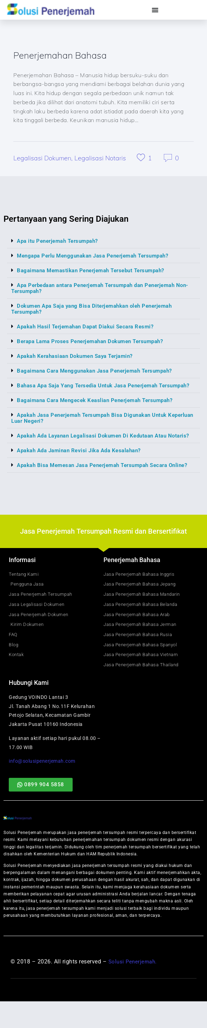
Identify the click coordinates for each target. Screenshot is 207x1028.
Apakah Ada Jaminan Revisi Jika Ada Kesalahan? (83, 463)
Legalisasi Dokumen (42, 159)
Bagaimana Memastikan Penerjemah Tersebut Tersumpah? (96, 271)
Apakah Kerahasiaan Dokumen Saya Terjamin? (80, 357)
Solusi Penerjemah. (133, 988)
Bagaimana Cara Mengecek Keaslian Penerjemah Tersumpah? (101, 407)
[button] (103, 242)
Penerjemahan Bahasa (65, 55)
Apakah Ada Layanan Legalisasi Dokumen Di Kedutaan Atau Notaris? (94, 446)
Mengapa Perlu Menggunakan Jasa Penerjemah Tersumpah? (99, 257)
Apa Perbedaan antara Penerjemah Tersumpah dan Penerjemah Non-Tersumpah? (100, 289)
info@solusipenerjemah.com (42, 787)
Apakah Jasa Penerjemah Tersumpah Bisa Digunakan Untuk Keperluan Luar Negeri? (94, 425)
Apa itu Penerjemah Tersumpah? (61, 242)
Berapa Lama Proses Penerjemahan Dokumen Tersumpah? (96, 342)
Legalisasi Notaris (100, 159)
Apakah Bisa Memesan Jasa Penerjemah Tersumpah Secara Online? (95, 481)
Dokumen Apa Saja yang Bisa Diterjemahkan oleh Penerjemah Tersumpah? (97, 310)
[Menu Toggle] (155, 9)
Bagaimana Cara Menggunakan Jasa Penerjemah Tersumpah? (101, 372)
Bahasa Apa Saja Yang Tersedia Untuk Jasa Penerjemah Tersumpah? (90, 389)
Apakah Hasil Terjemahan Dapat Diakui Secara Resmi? (90, 328)
